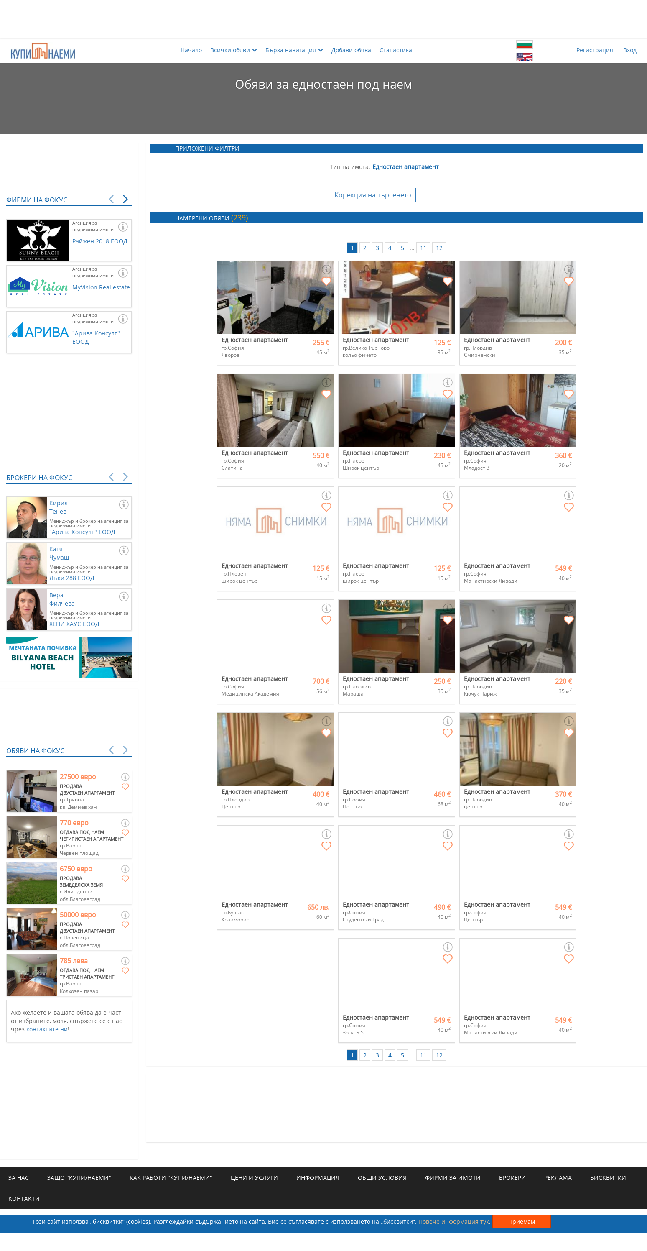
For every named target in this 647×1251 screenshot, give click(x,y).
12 (439, 248)
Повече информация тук (453, 1221)
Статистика (396, 50)
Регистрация (594, 50)
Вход (630, 50)
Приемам (521, 1221)
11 (423, 248)
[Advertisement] (323, 19)
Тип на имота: (350, 167)
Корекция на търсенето (372, 195)
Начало (191, 50)
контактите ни (47, 1029)
